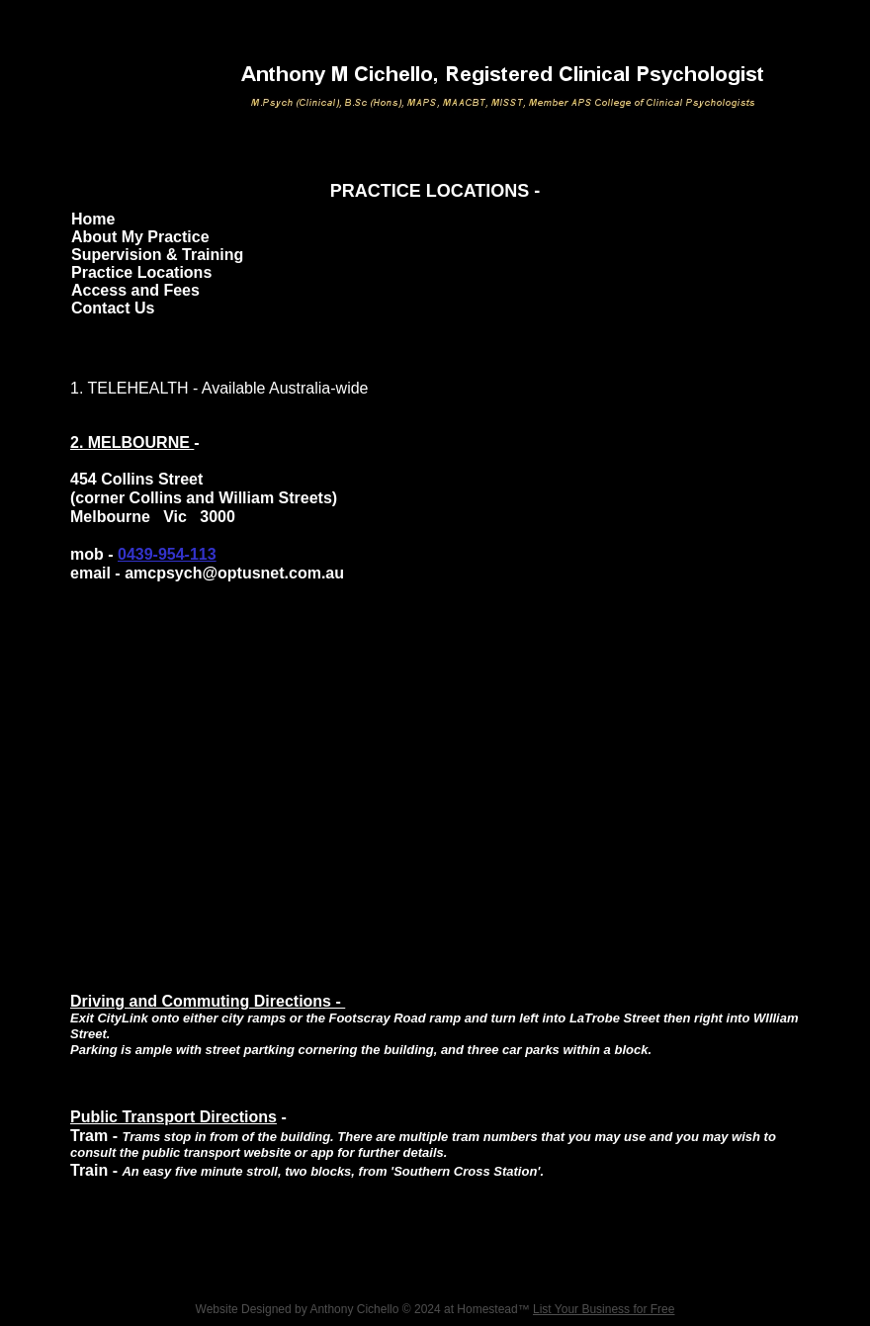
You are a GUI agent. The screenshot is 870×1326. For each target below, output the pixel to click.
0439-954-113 (167, 554)
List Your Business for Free (603, 1309)
